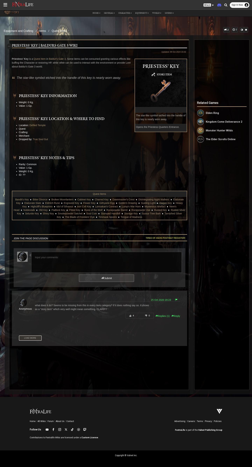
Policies (218, 421)
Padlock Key (61, 210)
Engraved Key (71, 203)
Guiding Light (148, 203)
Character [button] (125, 13)
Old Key (46, 210)
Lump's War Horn (131, 206)
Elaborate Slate (32, 203)
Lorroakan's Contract (106, 206)
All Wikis (41, 421)
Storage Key (137, 213)
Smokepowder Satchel (77, 213)
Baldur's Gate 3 (58, 58)
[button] (208, 5)
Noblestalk (32, 210)
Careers (191, 421)
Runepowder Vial (144, 210)
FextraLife (180, 430)
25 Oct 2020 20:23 (160, 299)
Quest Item (40, 58)
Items (42, 31)
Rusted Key (163, 210)
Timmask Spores (111, 217)
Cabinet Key (84, 199)
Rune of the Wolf (97, 210)
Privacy (208, 421)
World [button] (156, 13)
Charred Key (101, 199)
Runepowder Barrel (120, 210)
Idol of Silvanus (64, 206)
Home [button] (96, 13)
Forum (51, 421)
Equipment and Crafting (18, 31)
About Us (60, 421)
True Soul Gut (41, 139)
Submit (106, 278)
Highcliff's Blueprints (41, 206)
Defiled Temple (38, 125)
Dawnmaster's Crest (123, 199)
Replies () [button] (161, 316)
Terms (200, 421)
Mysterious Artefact (155, 206)
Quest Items (59, 31)
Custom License (89, 437)
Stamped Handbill (117, 213)
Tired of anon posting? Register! (164, 238)
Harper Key (165, 203)
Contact (70, 421)
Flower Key (89, 203)
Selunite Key (39, 213)
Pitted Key (78, 210)
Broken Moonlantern (62, 199)
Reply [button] (174, 316)
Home (33, 421)
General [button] (109, 13)
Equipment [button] (142, 13)
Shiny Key (55, 213)
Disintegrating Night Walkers (153, 199)
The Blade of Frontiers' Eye (83, 217)
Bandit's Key (22, 199)
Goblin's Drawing (127, 203)
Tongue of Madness (134, 217)
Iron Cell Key (84, 206)
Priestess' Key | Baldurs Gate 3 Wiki (45, 45)
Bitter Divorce (40, 199)
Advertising (179, 421)
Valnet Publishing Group (210, 430)
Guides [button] (169, 13)
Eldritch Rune (52, 203)
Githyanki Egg (106, 203)
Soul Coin (98, 213)
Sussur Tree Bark (157, 213)
